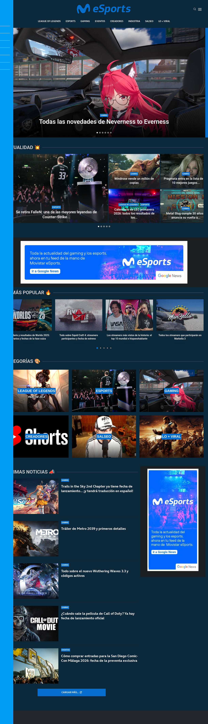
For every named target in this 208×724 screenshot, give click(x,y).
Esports (70, 21)
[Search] (194, 9)
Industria (134, 21)
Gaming (85, 21)
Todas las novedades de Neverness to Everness (104, 121)
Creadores (116, 21)
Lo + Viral (164, 21)
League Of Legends (49, 21)
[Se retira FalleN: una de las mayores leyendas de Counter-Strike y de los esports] (56, 188)
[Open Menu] (200, 9)
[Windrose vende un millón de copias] (134, 171)
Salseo (149, 21)
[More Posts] (72, 692)
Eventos (100, 21)
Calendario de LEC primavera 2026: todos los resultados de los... (134, 213)
